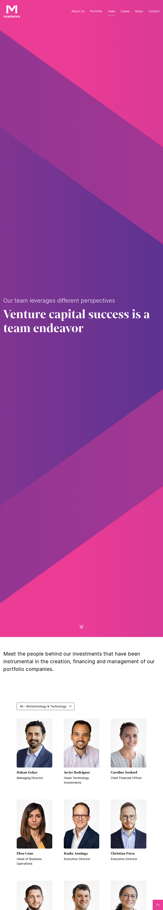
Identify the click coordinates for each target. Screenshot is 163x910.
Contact (154, 11)
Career (125, 11)
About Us (78, 11)
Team (111, 11)
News (139, 11)
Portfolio (96, 11)
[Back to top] (158, 905)
